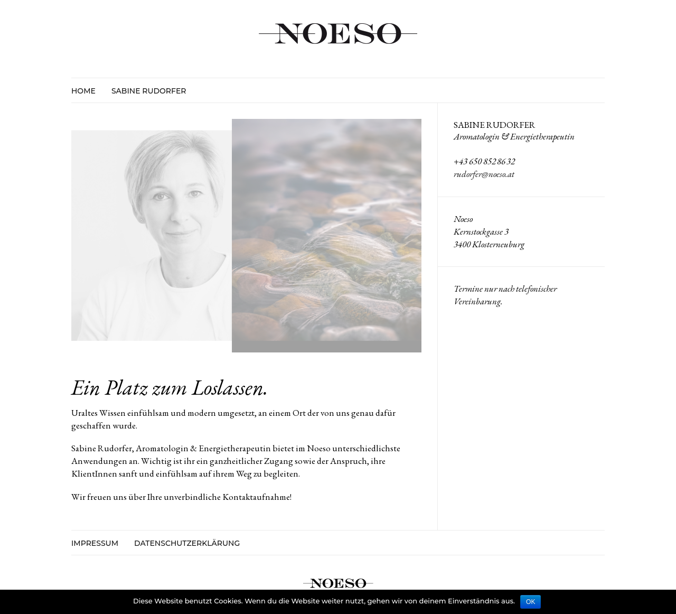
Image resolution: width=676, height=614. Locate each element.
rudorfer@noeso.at (484, 174)
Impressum (94, 543)
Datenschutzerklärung (187, 543)
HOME (83, 91)
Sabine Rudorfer (148, 91)
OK (530, 602)
